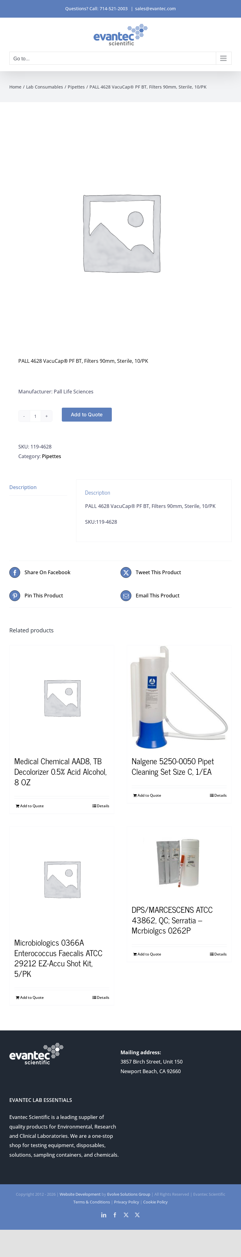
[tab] (38, 487)
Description (23, 487)
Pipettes (51, 456)
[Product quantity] (35, 416)
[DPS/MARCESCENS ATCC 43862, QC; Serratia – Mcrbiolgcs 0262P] (179, 862)
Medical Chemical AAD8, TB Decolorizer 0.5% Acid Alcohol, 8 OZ (60, 771)
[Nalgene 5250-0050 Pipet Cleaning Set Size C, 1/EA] (179, 697)
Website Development (80, 1194)
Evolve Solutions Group (128, 1194)
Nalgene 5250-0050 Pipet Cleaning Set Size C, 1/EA (173, 766)
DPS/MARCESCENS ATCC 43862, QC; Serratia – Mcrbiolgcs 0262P (172, 920)
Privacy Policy (126, 1202)
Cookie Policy (155, 1202)
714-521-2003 (114, 8)
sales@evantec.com (155, 8)
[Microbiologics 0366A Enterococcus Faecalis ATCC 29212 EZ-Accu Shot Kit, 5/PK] (62, 879)
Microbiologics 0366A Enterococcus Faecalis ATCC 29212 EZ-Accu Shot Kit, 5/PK (58, 957)
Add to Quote (87, 414)
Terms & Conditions (91, 1202)
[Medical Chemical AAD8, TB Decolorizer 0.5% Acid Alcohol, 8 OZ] (62, 697)
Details (103, 805)
